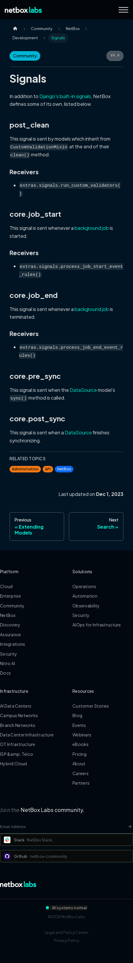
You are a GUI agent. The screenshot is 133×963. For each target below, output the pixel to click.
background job (92, 228)
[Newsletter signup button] (129, 826)
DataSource (83, 390)
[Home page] (15, 28)
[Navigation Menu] (123, 10)
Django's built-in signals (65, 96)
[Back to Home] (23, 10)
